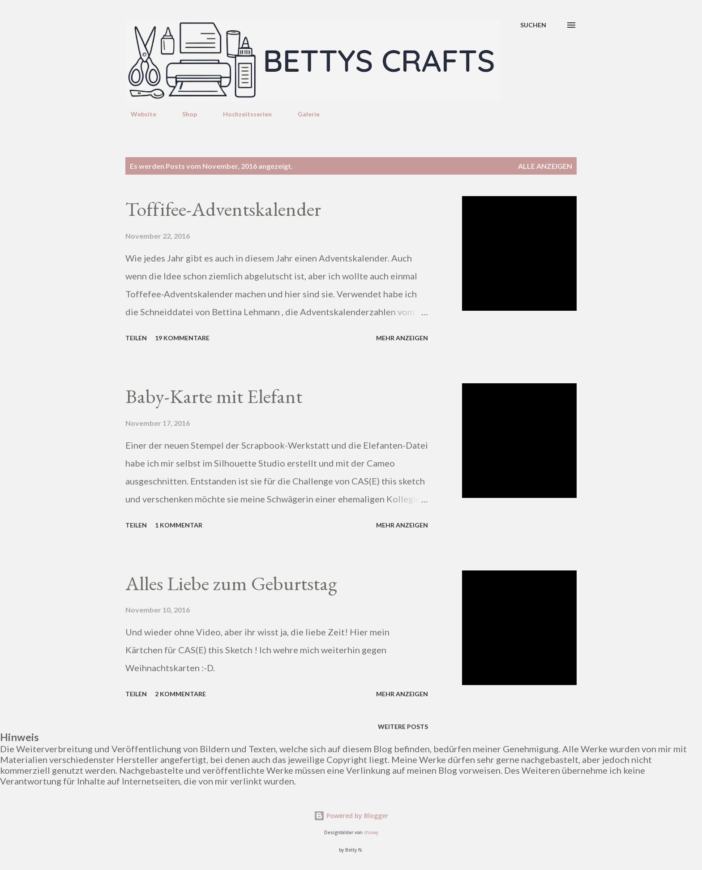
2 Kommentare (180, 694)
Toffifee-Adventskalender (223, 209)
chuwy (371, 833)
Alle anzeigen (545, 166)
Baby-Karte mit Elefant (213, 396)
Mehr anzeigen (402, 338)
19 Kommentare (182, 338)
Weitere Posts (403, 726)
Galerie (303, 114)
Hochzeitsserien (242, 114)
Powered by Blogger (351, 815)
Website (138, 114)
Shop (184, 114)
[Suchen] (533, 25)
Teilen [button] (136, 338)
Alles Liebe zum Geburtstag (231, 583)
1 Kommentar (178, 525)
